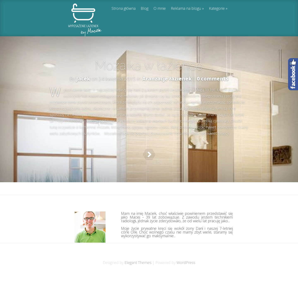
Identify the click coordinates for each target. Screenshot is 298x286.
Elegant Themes (138, 272)
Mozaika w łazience (149, 65)
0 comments (212, 78)
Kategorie (217, 8)
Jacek (83, 78)
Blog (144, 8)
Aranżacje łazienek (167, 78)
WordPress (186, 272)
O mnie (160, 8)
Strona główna (124, 8)
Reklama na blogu (186, 8)
